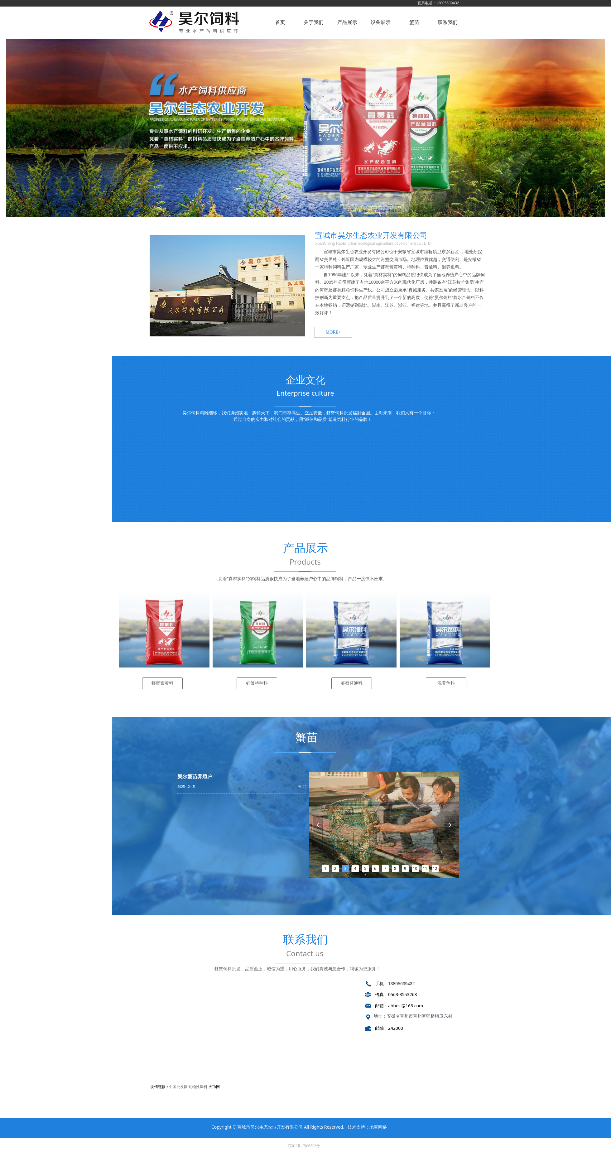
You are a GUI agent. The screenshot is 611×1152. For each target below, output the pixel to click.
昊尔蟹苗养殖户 (194, 776)
